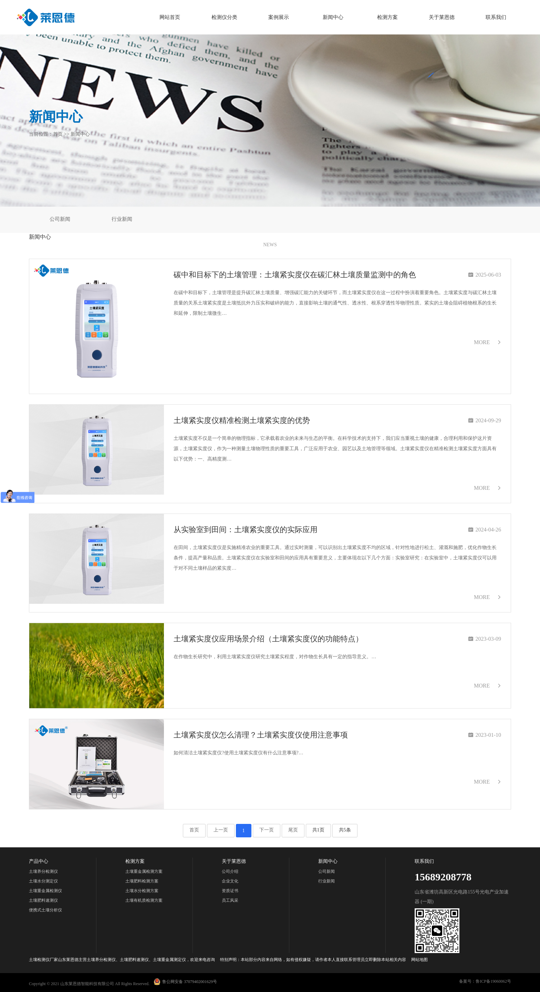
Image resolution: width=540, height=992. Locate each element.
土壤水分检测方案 (141, 890)
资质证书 (230, 890)
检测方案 (387, 17)
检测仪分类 (224, 17)
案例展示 (278, 17)
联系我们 (496, 17)
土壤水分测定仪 (43, 881)
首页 (58, 134)
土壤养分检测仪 (43, 871)
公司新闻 (60, 219)
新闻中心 (333, 17)
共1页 (318, 830)
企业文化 (230, 881)
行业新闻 (122, 219)
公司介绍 (230, 871)
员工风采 (230, 900)
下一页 (266, 830)
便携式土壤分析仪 (45, 910)
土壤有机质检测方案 (144, 900)
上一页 (221, 830)
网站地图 (419, 959)
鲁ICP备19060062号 (493, 981)
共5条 (345, 830)
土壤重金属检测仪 (45, 890)
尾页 (293, 830)
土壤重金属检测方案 (144, 871)
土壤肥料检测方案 (141, 881)
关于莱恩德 (442, 17)
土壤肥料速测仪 (43, 900)
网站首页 (169, 17)
